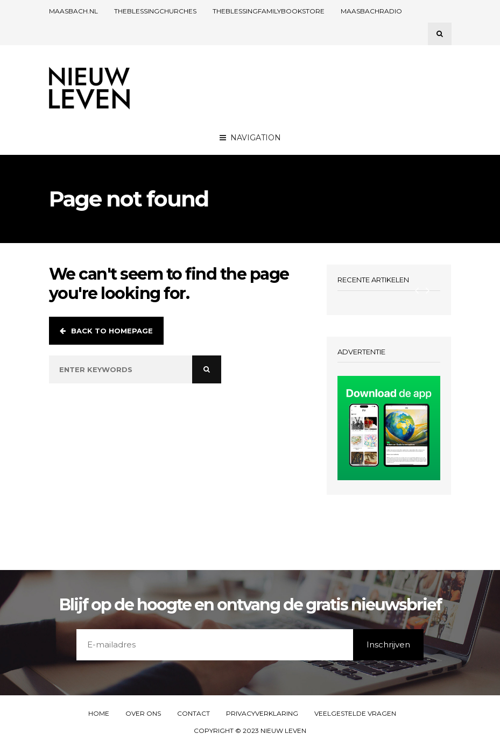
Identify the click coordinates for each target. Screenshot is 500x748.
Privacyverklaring (262, 713)
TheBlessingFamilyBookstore (269, 11)
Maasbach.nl (73, 11)
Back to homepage (106, 330)
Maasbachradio (371, 11)
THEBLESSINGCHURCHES (155, 11)
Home (98, 713)
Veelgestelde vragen (355, 713)
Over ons (143, 713)
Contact (193, 713)
